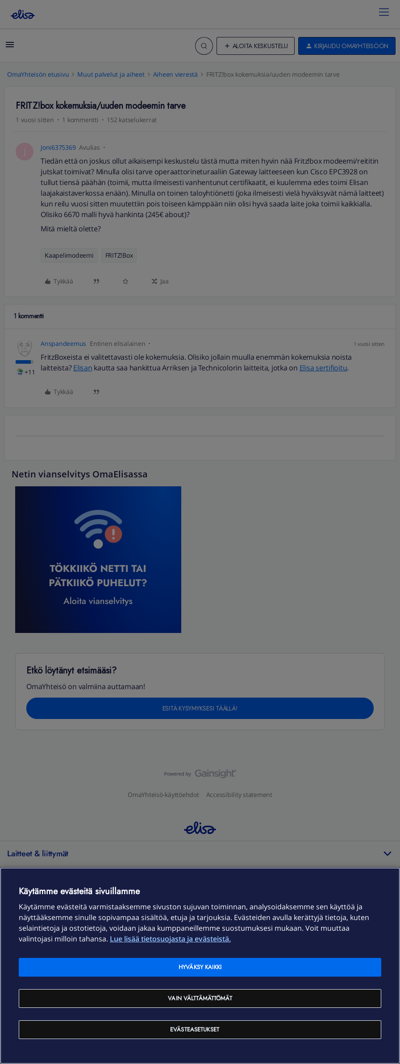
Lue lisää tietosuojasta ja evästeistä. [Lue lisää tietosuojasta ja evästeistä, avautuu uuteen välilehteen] (170, 939)
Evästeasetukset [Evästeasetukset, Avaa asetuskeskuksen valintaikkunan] (194, 1029)
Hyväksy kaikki (200, 967)
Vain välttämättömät (200, 998)
